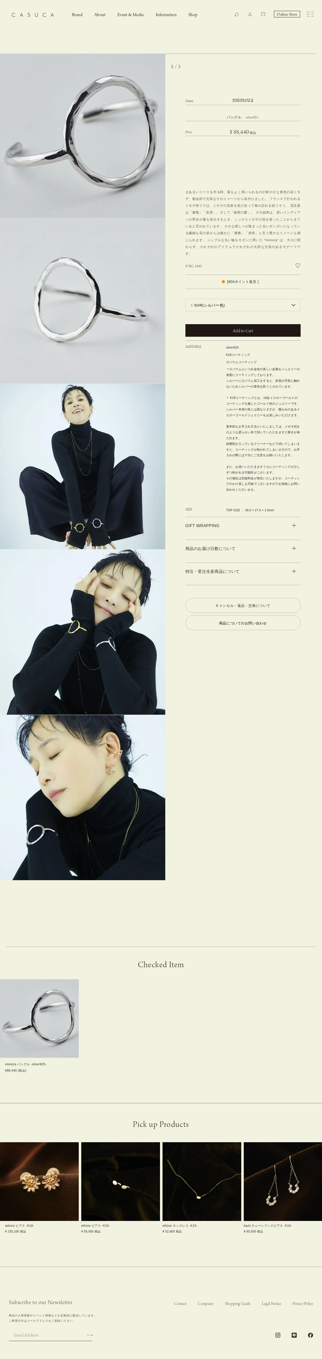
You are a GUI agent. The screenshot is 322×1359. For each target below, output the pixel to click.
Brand (77, 15)
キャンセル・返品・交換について (242, 606)
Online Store (287, 14)
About (100, 15)
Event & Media (130, 15)
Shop (193, 15)
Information (166, 15)
